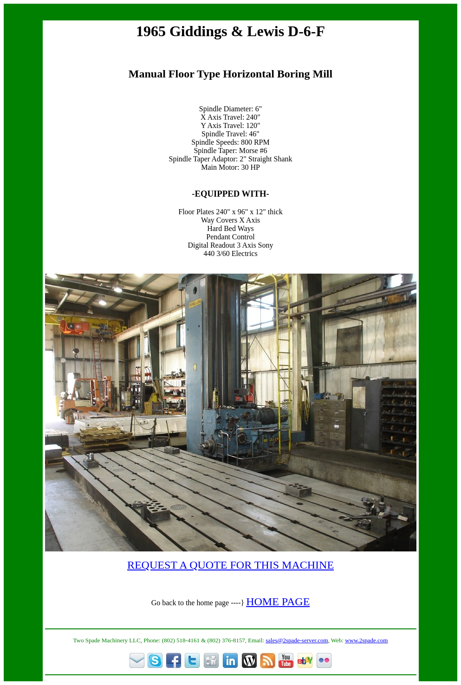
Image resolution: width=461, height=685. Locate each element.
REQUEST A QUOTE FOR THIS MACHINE (230, 565)
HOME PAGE (278, 601)
